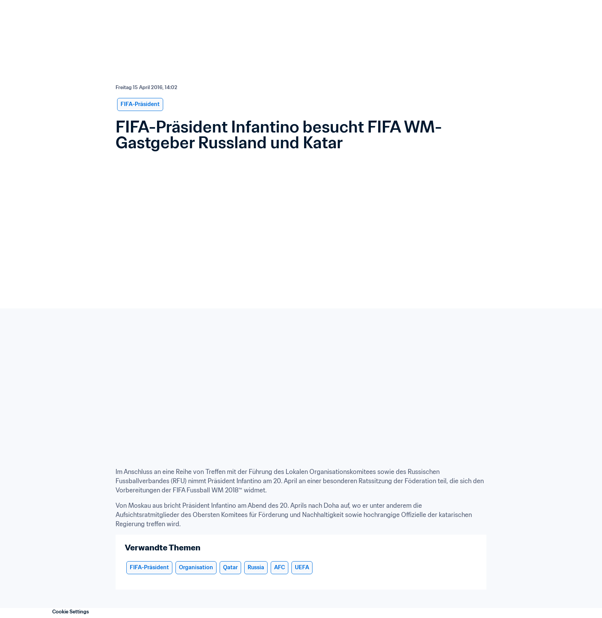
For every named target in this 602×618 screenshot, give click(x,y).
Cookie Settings (70, 611)
